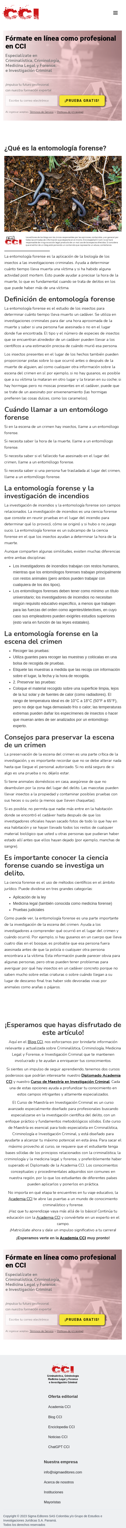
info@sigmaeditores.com (63, 1472)
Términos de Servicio (41, 112)
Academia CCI (20, 1198)
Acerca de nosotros (59, 1482)
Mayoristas (52, 1502)
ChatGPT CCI (58, 1447)
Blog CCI (35, 1041)
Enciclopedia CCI (61, 1427)
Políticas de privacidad (70, 112)
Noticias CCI (58, 1437)
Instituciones (53, 1492)
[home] (21, 13)
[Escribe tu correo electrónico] (31, 100)
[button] (115, 13)
